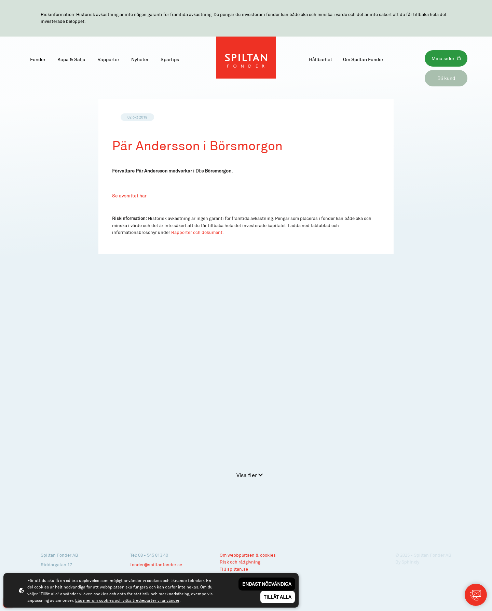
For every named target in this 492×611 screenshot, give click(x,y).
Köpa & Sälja (71, 59)
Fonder (37, 59)
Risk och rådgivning (240, 562)
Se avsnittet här (129, 195)
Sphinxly (410, 562)
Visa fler (249, 475)
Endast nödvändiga (266, 584)
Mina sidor (443, 58)
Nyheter (140, 59)
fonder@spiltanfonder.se (156, 564)
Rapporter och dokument (196, 232)
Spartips (170, 59)
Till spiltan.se (234, 569)
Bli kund (446, 78)
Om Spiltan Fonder (363, 59)
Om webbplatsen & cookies (248, 555)
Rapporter (108, 59)
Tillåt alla (277, 597)
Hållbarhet (320, 59)
